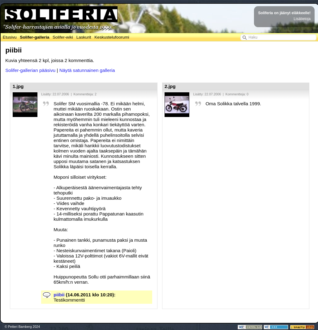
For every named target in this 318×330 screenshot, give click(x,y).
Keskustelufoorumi (111, 37)
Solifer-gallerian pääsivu (30, 70)
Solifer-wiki (63, 37)
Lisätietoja (302, 19)
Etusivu (10, 37)
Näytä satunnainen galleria (87, 70)
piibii (59, 294)
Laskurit (83, 37)
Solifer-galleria (34, 37)
